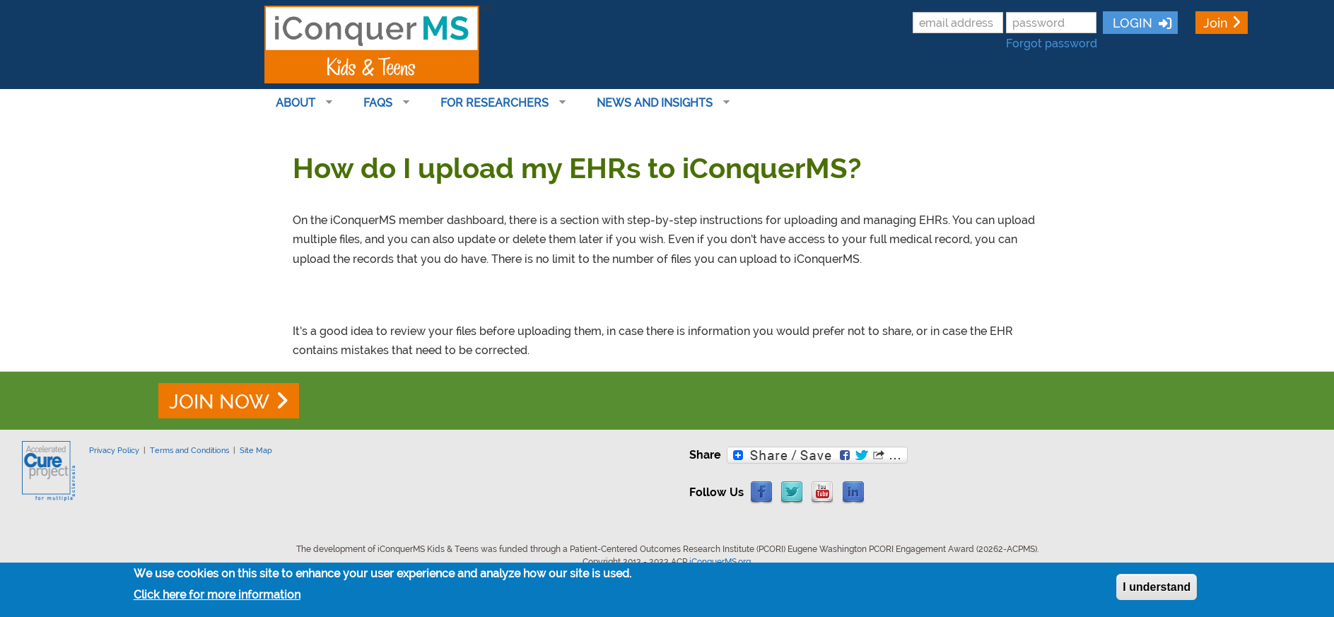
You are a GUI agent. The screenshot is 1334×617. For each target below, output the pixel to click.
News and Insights (657, 103)
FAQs (380, 103)
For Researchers (497, 103)
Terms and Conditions (189, 450)
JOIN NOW (219, 401)
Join (1215, 23)
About (298, 103)
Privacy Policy (114, 450)
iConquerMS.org (720, 562)
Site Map (256, 450)
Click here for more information (217, 595)
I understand (1156, 587)
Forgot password (1051, 43)
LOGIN (1130, 23)
